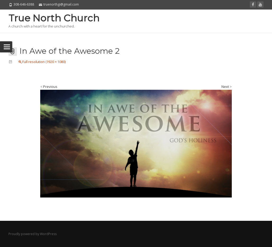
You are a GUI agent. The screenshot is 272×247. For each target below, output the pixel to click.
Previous (48, 86)
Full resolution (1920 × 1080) (44, 61)
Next (226, 86)
